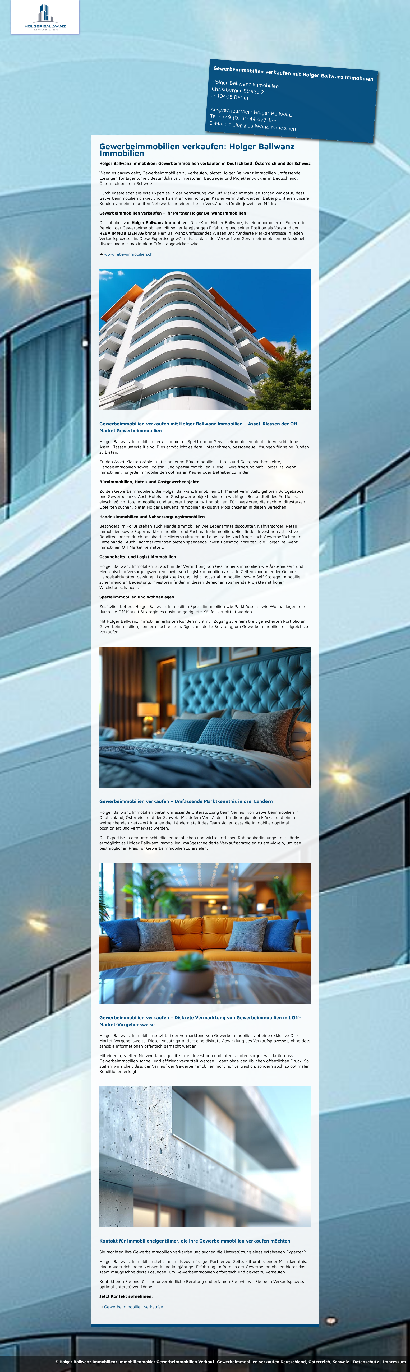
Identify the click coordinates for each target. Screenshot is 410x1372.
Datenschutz (366, 1361)
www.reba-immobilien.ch (128, 254)
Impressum (394, 1361)
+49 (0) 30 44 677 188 (249, 118)
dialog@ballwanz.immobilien (262, 126)
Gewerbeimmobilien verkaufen (133, 1306)
